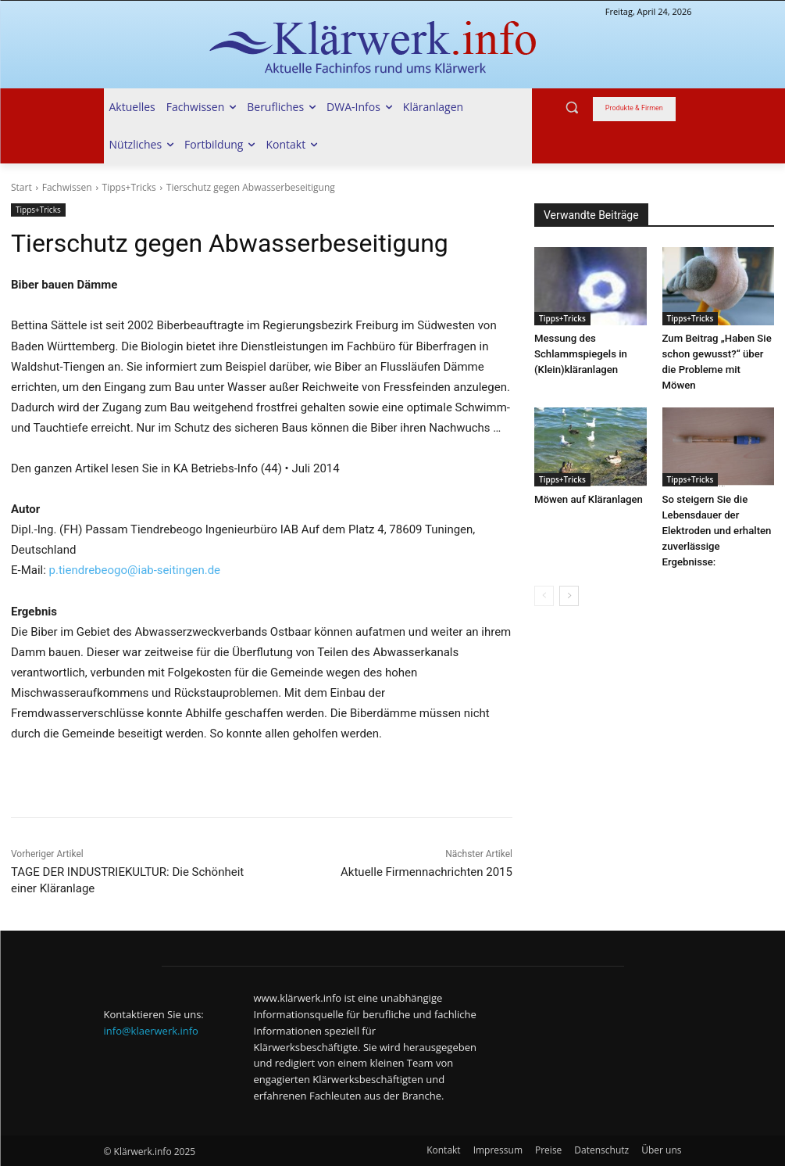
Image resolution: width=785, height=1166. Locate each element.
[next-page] (569, 596)
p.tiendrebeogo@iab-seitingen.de (135, 570)
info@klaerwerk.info (151, 1031)
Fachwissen (67, 187)
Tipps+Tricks (129, 187)
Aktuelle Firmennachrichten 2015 (426, 872)
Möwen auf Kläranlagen (587, 499)
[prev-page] (544, 596)
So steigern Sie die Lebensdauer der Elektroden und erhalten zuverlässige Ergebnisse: (716, 530)
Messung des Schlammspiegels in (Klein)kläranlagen (580, 353)
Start (21, 187)
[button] (572, 107)
